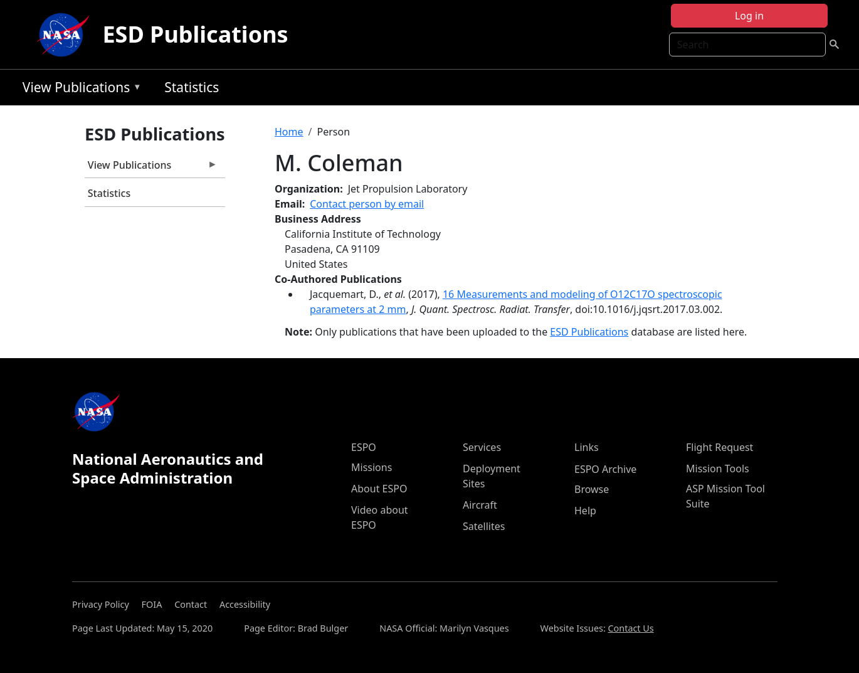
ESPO (363, 447)
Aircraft (480, 505)
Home (289, 132)
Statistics (191, 87)
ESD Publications (195, 34)
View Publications (79, 89)
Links (586, 447)
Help (585, 510)
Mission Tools (717, 468)
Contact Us (631, 628)
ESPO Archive (605, 469)
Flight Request (719, 447)
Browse (591, 489)
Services (482, 447)
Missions (371, 467)
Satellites (484, 526)
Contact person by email (367, 204)
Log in (749, 16)
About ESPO (379, 488)
